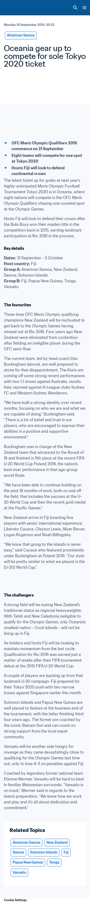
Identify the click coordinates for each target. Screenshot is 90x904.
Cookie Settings (15, 900)
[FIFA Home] (13, 8)
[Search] (75, 8)
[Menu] (84, 8)
